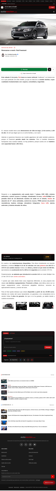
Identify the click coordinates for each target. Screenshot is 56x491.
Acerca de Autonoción (33, 452)
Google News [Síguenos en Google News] (13, 359)
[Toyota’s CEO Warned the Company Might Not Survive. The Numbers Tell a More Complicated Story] (28, 417)
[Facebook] (21, 444)
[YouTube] (34, 444)
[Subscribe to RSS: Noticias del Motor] (14, 47)
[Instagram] (30, 444)
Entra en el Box (49, 482)
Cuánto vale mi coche (6, 462)
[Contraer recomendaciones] (28, 3)
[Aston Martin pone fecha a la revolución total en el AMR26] (28, 381)
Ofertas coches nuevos (6, 459)
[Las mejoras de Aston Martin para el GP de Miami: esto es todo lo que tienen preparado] (28, 392)
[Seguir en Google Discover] (28, 7)
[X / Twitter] (26, 444)
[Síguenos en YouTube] (32, 360)
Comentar (48, 347)
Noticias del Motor (6, 47)
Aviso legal (31, 459)
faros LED (45, 203)
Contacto (31, 455)
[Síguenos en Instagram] (28, 360)
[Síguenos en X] (24, 360)
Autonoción (11, 487)
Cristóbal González (12, 54)
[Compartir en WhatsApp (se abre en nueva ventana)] (24, 69)
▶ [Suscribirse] (52, 476)
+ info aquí (38, 480)
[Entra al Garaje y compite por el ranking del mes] (28, 257)
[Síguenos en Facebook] (20, 360)
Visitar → (51, 355)
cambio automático (19, 276)
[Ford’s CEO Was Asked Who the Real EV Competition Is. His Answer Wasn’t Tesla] (28, 422)
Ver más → (53, 374)
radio (44, 196)
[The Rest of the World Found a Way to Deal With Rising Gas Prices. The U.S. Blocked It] (28, 428)
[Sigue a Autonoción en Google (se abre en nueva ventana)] (28, 73)
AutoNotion (3, 455)
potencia (43, 265)
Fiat (19, 77)
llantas (50, 198)
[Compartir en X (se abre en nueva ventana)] (49, 69)
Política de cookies (33, 462)
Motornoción (4, 452)
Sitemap (3, 466)
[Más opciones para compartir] (53, 69)
